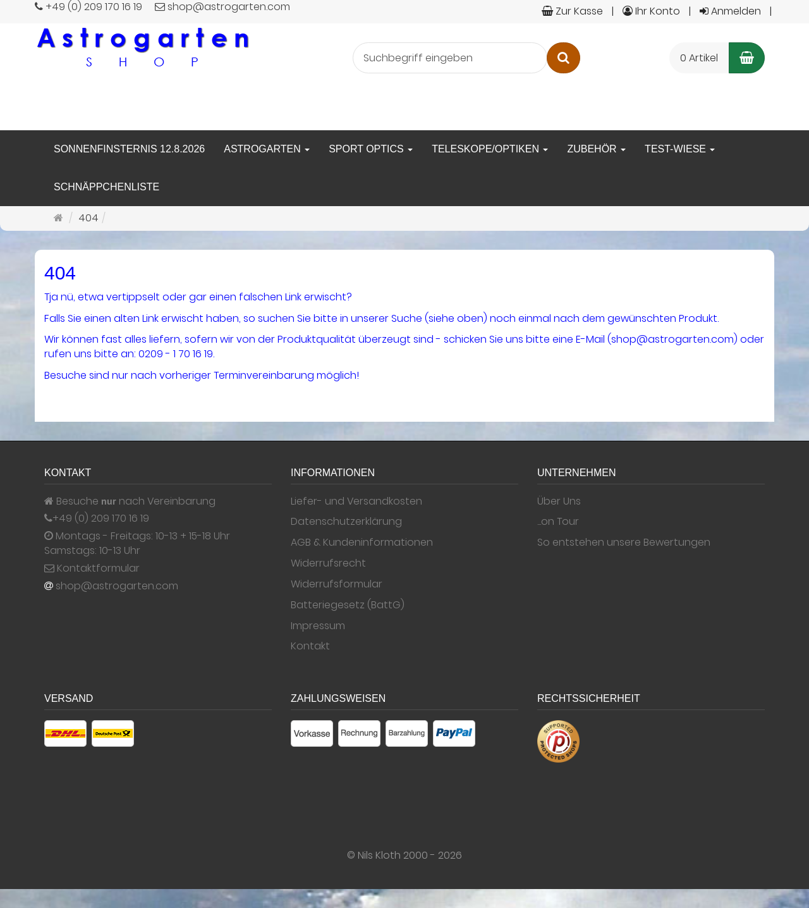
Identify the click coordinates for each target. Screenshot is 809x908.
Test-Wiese (680, 149)
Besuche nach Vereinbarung (130, 501)
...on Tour (558, 522)
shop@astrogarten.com (117, 586)
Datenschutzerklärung (346, 522)
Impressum (318, 626)
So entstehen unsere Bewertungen (623, 542)
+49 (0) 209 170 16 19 (100, 518)
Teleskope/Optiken (490, 149)
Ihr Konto (651, 11)
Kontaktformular (92, 568)
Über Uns (559, 501)
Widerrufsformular (336, 584)
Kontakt (310, 646)
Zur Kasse (572, 11)
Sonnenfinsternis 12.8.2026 (129, 149)
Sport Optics (371, 149)
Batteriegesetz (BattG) (347, 605)
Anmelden (730, 11)
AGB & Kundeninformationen (362, 542)
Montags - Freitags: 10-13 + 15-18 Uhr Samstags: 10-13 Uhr (137, 543)
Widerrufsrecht (328, 563)
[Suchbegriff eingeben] (450, 57)
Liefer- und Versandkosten (356, 501)
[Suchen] (563, 57)
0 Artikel (699, 58)
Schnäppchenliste (106, 186)
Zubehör (596, 149)
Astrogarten (267, 149)
